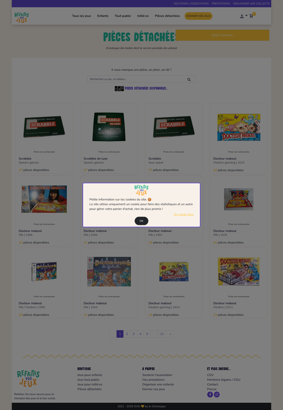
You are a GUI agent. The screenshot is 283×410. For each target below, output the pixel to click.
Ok (141, 221)
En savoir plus (184, 214)
